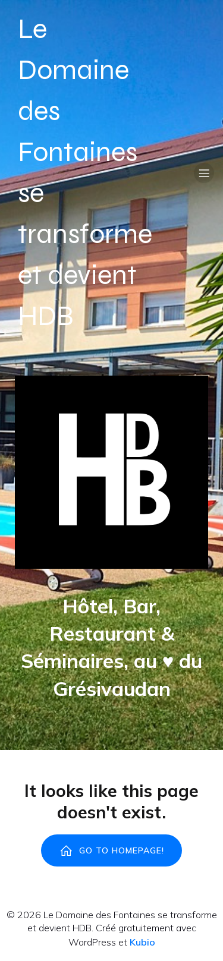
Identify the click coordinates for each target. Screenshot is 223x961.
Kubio (142, 942)
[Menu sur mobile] (204, 173)
